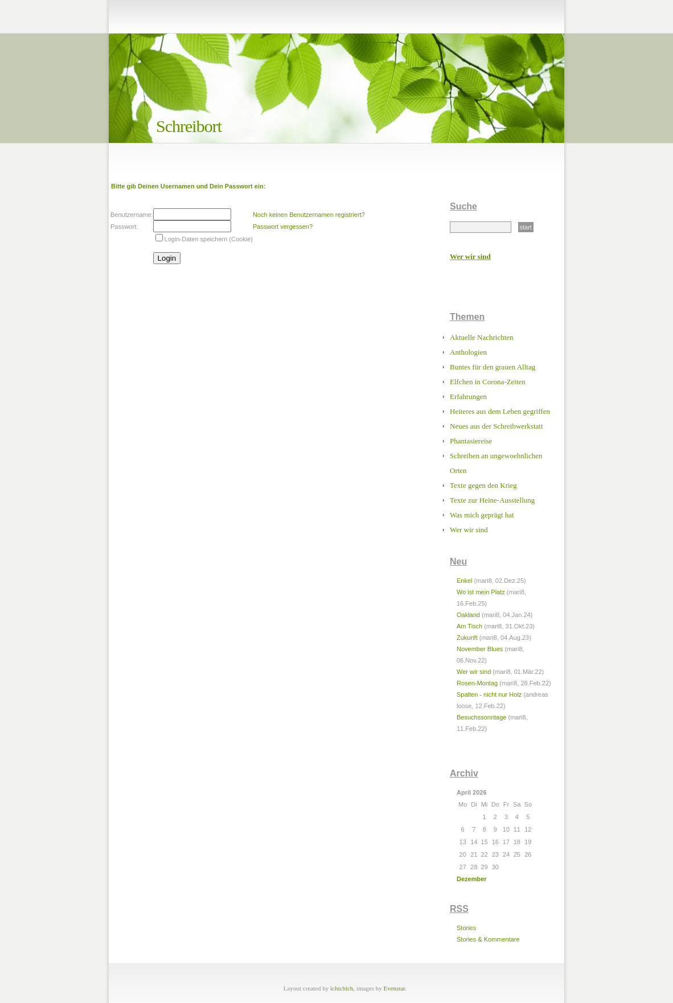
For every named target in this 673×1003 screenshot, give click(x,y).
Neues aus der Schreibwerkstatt (496, 426)
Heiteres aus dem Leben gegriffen (500, 411)
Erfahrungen (468, 396)
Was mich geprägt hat (482, 515)
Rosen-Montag (477, 683)
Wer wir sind (470, 256)
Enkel (465, 580)
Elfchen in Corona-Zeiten (488, 381)
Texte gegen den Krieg (483, 485)
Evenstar (394, 988)
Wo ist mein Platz (481, 592)
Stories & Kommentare (488, 939)
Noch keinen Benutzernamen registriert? (309, 214)
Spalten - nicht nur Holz (489, 694)
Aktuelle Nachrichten (482, 337)
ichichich (341, 988)
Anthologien (468, 352)
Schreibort (188, 126)
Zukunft (467, 637)
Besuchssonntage (481, 717)
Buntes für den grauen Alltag (492, 367)
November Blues (480, 649)
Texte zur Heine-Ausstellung (492, 500)
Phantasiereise (471, 441)
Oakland (468, 614)
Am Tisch (469, 626)
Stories (466, 927)
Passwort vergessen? (283, 226)
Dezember (472, 878)
